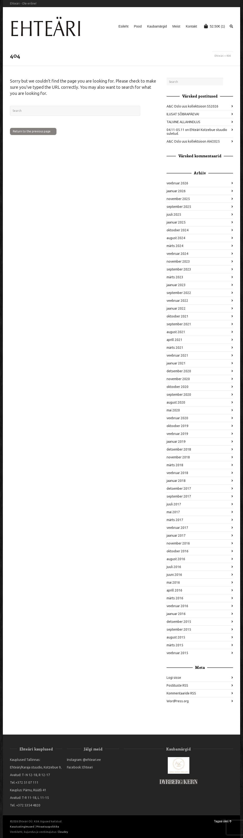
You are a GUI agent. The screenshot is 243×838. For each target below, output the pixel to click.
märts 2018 (175, 465)
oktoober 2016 (177, 551)
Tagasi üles (223, 821)
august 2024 (176, 238)
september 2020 (179, 394)
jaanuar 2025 (176, 222)
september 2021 (179, 324)
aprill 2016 (174, 590)
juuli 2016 (174, 567)
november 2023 (178, 261)
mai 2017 (173, 512)
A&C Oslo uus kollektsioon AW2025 (193, 141)
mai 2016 (173, 582)
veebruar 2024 (177, 254)
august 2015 (176, 637)
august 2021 (176, 332)
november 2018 (178, 457)
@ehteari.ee (92, 760)
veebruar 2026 (177, 183)
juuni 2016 (174, 575)
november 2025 (178, 199)
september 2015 (179, 629)
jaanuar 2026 (176, 191)
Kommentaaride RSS (181, 693)
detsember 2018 (179, 449)
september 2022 (179, 293)
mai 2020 (173, 410)
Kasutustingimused (22, 826)
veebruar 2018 (177, 473)
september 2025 (179, 207)
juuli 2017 (174, 504)
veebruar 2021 (177, 355)
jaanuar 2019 (176, 441)
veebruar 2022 (177, 301)
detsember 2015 (179, 622)
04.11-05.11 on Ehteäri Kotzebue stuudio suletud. (197, 131)
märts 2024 (175, 246)
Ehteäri (219, 55)
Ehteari (87, 767)
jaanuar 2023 (176, 285)
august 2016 (176, 559)
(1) (214, 26)
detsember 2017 (179, 488)
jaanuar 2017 (176, 535)
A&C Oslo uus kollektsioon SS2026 (192, 106)
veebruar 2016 (177, 606)
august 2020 (176, 402)
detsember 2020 (179, 371)
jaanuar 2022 (176, 308)
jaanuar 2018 (176, 481)
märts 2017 (175, 520)
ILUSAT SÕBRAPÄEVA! (183, 114)
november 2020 (178, 379)
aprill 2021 (174, 340)
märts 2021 (175, 347)
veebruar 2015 (177, 653)
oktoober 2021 (177, 316)
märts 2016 (175, 598)
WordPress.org (178, 701)
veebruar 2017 (177, 528)
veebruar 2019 (177, 434)
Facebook (226, 3)
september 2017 (179, 496)
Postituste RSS (177, 685)
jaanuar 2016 (176, 614)
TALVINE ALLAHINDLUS (183, 122)
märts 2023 (175, 277)
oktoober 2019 (177, 426)
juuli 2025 (174, 214)
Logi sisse (174, 678)
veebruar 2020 (177, 418)
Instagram (232, 3)
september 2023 (179, 269)
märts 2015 (175, 645)
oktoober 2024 (177, 230)
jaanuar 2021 (176, 363)
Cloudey (63, 831)
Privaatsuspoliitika (47, 826)
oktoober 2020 (177, 387)
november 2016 (178, 543)
